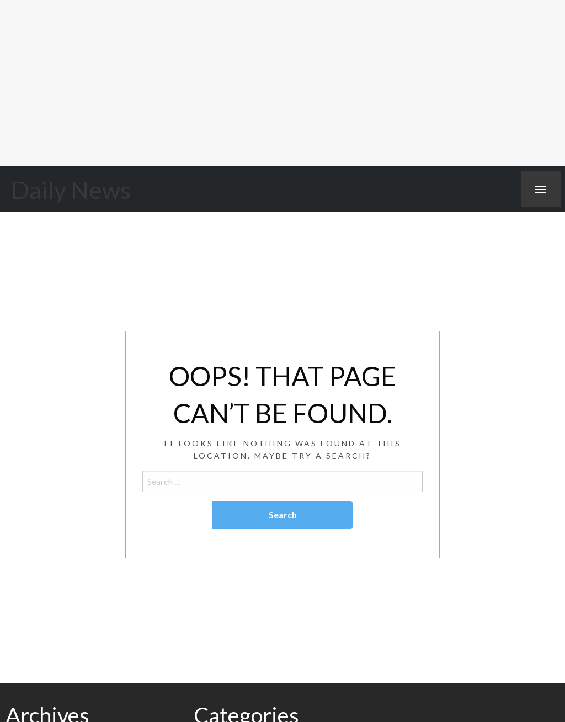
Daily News (71, 189)
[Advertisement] (282, 83)
